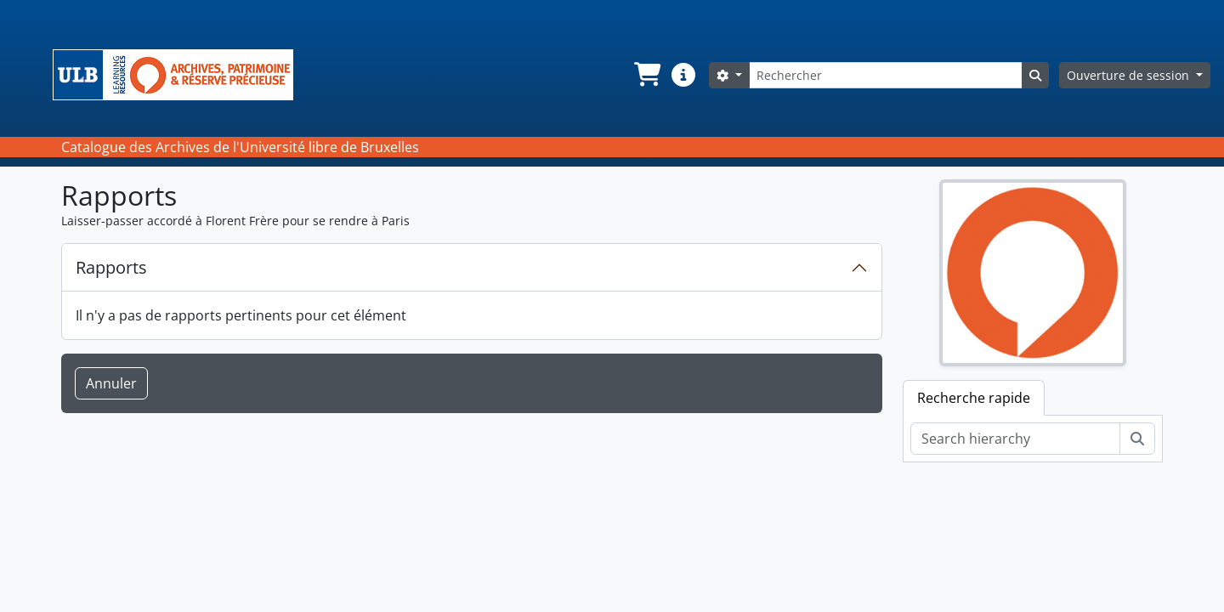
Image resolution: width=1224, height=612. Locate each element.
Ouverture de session (1130, 75)
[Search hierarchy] (1015, 438)
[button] (646, 75)
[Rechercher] (886, 75)
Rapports (111, 267)
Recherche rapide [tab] (973, 397)
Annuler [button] (111, 383)
